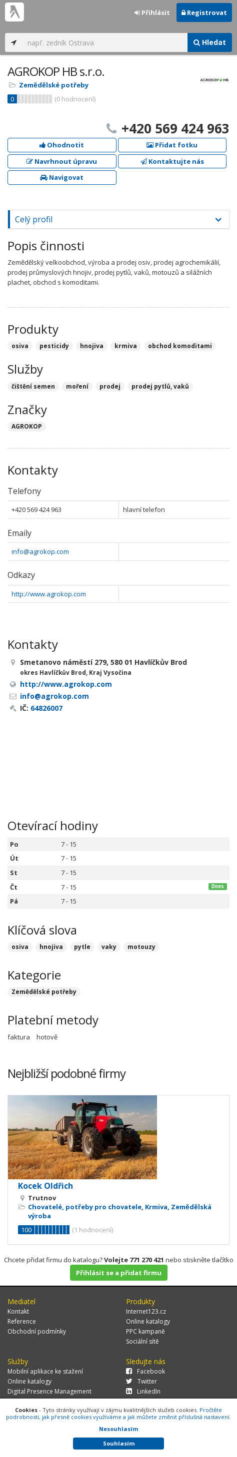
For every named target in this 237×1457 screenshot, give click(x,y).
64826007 (46, 708)
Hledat (210, 42)
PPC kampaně (145, 1331)
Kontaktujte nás (172, 161)
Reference (22, 1321)
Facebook (145, 1371)
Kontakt (18, 1311)
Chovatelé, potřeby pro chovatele (85, 1206)
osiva (20, 947)
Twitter (141, 1381)
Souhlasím (118, 1443)
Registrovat (204, 12)
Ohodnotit (62, 144)
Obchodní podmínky (37, 1331)
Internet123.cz (146, 1311)
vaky (109, 947)
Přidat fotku (172, 144)
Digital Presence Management (50, 1391)
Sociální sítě (142, 1341)
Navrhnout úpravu (61, 161)
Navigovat (62, 177)
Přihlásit (152, 12)
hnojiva (51, 947)
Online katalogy (148, 1321)
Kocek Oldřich (45, 1185)
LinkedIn (143, 1391)
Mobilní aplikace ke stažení (45, 1371)
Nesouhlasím (118, 1429)
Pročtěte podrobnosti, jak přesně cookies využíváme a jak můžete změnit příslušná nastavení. (118, 1413)
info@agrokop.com (40, 551)
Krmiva (156, 1206)
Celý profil (33, 219)
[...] (105, 42)
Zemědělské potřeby (53, 84)
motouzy (142, 947)
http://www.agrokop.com (49, 593)
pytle (82, 947)
